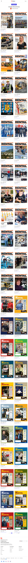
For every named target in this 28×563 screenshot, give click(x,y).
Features (11, 549)
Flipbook (11, 550)
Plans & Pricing (2, 550)
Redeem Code (20, 550)
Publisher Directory (21, 549)
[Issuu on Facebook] (2, 561)
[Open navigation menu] (1, 1)
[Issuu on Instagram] (8, 561)
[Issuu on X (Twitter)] (6, 561)
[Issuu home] (13, 1)
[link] (25, 1)
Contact (1, 554)
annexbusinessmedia (14, 8)
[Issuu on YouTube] (10, 561)
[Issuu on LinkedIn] (4, 561)
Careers (2, 549)
